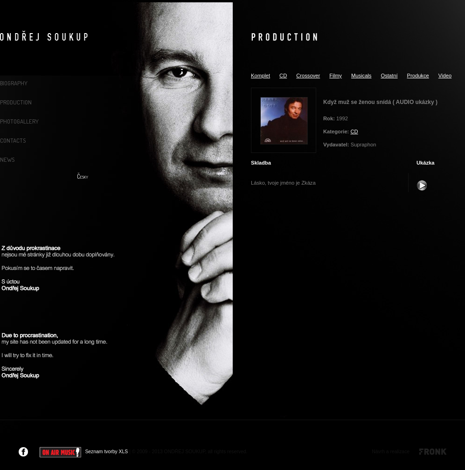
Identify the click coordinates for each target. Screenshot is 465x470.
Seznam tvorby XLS (106, 451)
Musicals (361, 75)
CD (283, 75)
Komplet (260, 75)
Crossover (308, 75)
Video (444, 75)
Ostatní (389, 75)
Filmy (335, 75)
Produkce (418, 75)
